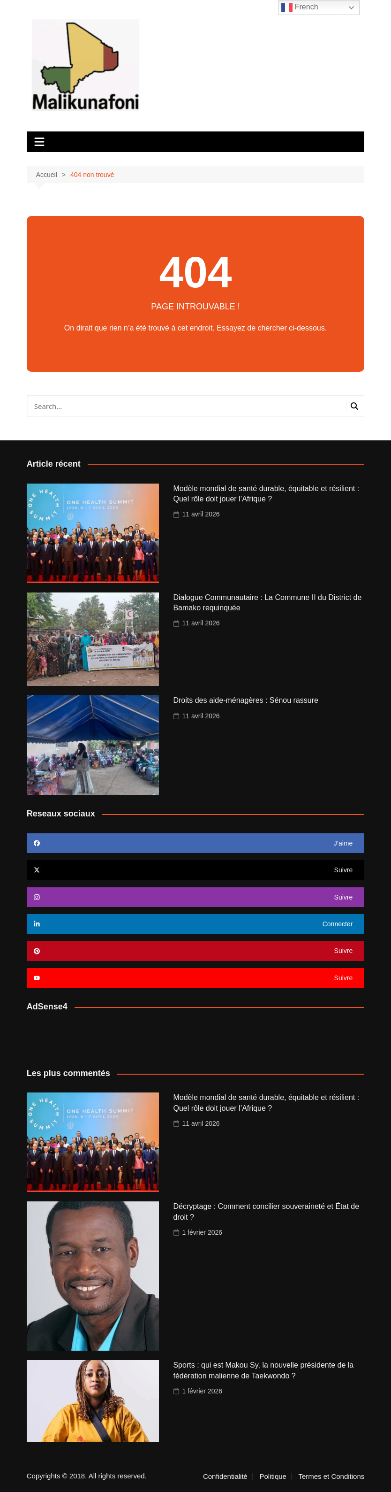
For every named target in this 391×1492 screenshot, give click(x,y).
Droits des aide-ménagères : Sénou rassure (245, 700)
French (299, 7)
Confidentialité (225, 1476)
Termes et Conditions (331, 1476)
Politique (272, 1476)
